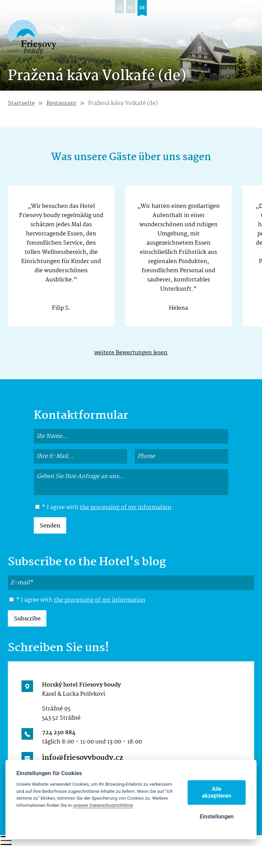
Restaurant (61, 103)
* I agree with (103, 508)
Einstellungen (217, 816)
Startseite (21, 103)
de (142, 8)
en (131, 8)
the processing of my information (125, 507)
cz (119, 8)
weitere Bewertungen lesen (131, 352)
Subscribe (27, 619)
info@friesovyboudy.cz (82, 758)
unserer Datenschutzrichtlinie (103, 805)
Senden (50, 525)
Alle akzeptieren (216, 792)
